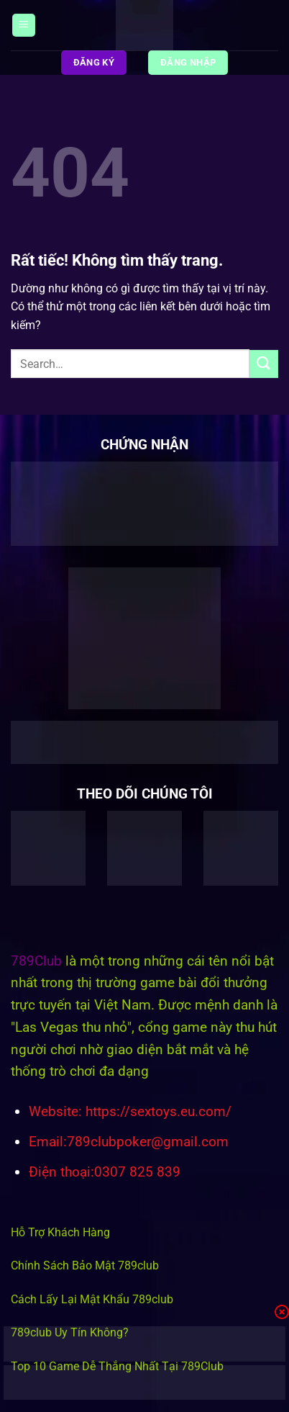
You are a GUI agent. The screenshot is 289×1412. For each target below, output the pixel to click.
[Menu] (23, 25)
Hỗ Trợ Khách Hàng (60, 1232)
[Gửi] (263, 364)
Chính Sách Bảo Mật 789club (85, 1265)
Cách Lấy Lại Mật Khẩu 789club (92, 1299)
